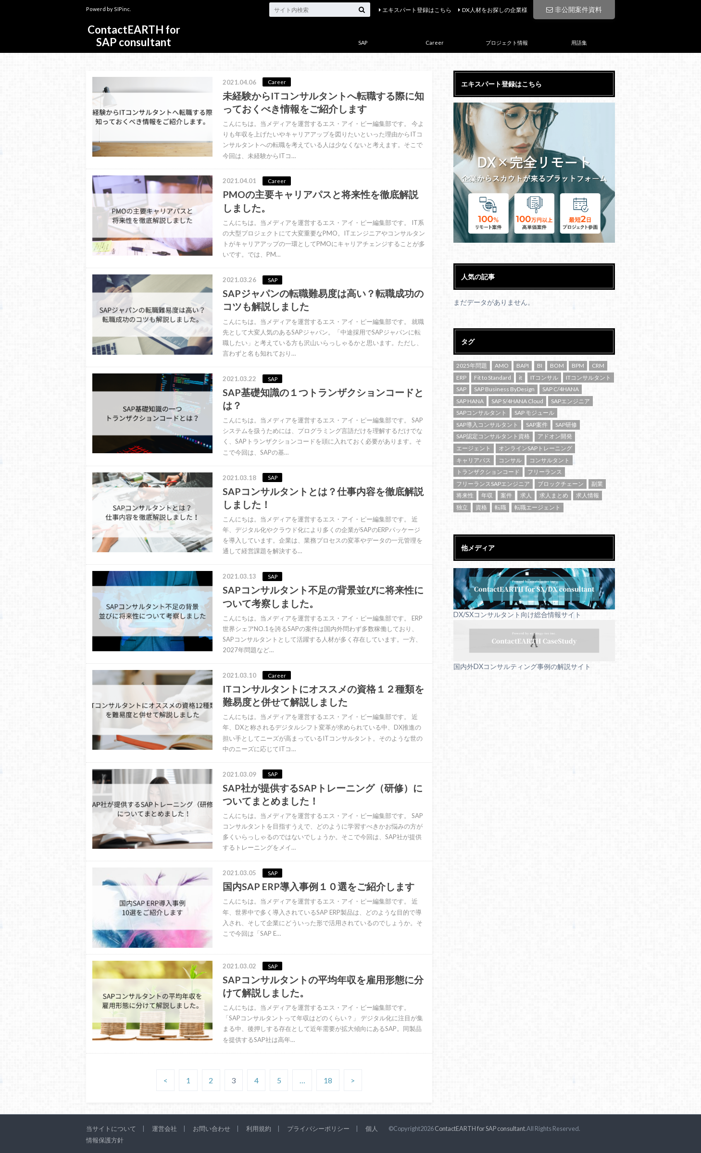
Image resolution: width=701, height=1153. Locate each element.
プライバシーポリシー (318, 1128)
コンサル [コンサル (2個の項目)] (510, 460)
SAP (362, 42)
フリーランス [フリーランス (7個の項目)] (544, 471)
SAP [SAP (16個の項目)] (461, 389)
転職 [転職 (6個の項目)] (500, 507)
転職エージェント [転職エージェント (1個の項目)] (537, 507)
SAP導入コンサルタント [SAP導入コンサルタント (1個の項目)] (487, 424)
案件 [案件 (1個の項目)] (506, 495)
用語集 (579, 42)
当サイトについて (111, 1128)
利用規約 (258, 1128)
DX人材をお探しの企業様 (494, 9)
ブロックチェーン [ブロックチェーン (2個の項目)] (561, 483)
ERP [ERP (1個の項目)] (461, 377)
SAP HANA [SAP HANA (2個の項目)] (470, 401)
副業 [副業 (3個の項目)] (597, 483)
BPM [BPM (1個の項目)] (578, 365)
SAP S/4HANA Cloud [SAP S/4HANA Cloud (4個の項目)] (517, 401)
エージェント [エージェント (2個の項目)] (473, 448)
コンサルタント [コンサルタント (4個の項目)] (549, 460)
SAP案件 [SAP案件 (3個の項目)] (537, 424)
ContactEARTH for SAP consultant (134, 36)
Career (435, 42)
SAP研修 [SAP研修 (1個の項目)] (566, 424)
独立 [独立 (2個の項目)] (462, 507)
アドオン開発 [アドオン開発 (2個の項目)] (555, 436)
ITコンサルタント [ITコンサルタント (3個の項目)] (588, 377)
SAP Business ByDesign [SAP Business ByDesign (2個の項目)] (504, 389)
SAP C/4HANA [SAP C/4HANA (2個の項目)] (560, 389)
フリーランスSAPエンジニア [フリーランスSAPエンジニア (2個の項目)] (493, 483)
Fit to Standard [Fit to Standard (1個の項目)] (492, 377)
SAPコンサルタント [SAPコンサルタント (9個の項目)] (481, 412)
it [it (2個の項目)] (520, 377)
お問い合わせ (211, 1128)
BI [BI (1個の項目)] (539, 365)
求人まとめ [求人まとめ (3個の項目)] (553, 495)
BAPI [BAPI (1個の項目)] (522, 365)
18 (328, 1080)
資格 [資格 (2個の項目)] (481, 507)
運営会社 (164, 1128)
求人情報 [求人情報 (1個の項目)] (587, 495)
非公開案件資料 (574, 9)
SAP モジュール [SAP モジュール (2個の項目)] (534, 412)
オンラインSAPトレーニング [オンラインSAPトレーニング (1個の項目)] (535, 448)
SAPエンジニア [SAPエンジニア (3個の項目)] (570, 401)
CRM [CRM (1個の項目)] (598, 365)
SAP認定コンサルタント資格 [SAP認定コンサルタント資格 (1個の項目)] (493, 436)
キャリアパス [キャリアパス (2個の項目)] (473, 460)
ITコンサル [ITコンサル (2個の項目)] (544, 377)
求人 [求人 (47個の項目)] (526, 495)
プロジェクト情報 (507, 42)
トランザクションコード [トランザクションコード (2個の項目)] (488, 471)
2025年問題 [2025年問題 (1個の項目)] (471, 365)
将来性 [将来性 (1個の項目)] (465, 495)
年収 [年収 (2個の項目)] (487, 495)
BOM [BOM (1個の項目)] (557, 365)
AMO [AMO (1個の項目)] (502, 365)
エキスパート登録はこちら (416, 9)
